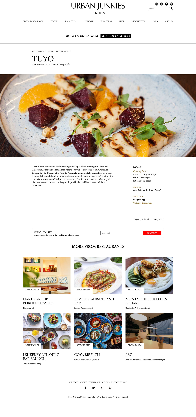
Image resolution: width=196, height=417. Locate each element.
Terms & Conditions (99, 382)
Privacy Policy (119, 382)
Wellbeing (106, 21)
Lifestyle (88, 21)
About (83, 382)
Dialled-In (70, 21)
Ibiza (155, 21)
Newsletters (138, 21)
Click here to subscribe (116, 36)
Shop (121, 21)
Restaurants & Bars (33, 21)
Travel (54, 21)
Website (136, 203)
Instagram (147, 203)
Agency (169, 21)
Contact (73, 382)
